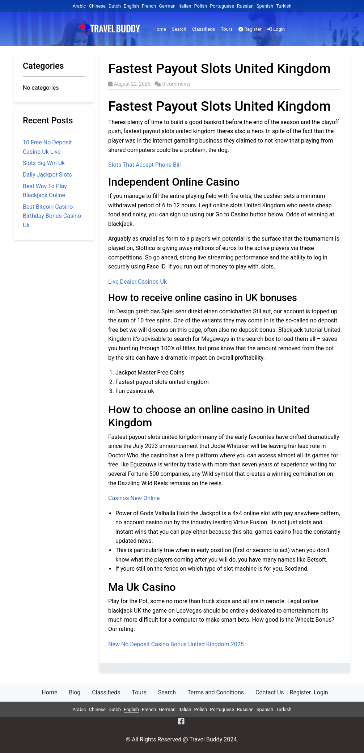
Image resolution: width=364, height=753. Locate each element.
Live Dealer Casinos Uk (137, 281)
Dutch (115, 6)
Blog (74, 692)
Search (179, 29)
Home (159, 29)
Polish (200, 6)
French (149, 6)
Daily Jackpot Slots (47, 174)
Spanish (265, 6)
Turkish (283, 6)
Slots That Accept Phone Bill (144, 164)
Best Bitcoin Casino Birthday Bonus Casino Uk (52, 216)
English (131, 6)
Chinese (97, 6)
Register (250, 29)
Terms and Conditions (215, 692)
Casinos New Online (134, 498)
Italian (184, 6)
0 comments (176, 84)
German (167, 6)
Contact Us (269, 692)
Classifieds (203, 29)
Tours (227, 29)
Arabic (79, 6)
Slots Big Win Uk (44, 163)
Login (276, 29)
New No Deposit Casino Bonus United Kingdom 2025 (176, 644)
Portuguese (222, 6)
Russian (245, 6)
